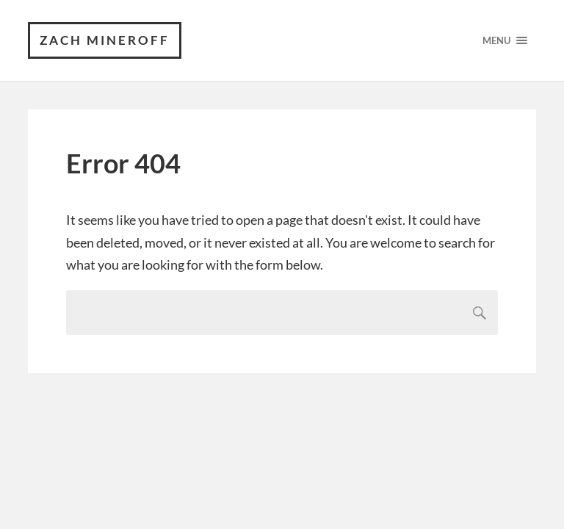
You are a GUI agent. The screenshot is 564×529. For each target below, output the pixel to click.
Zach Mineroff (105, 40)
